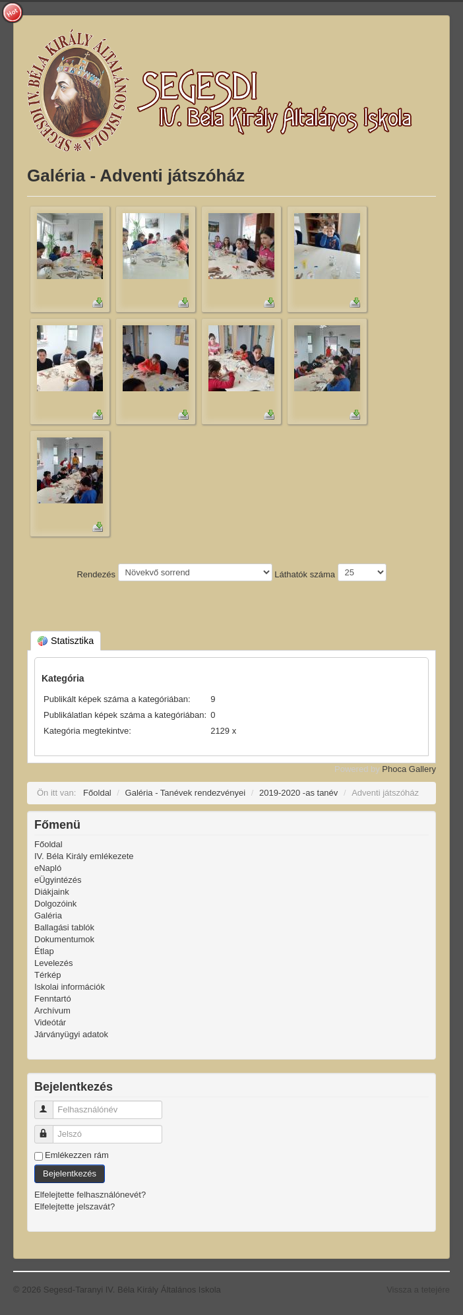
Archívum (52, 1010)
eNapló (47, 868)
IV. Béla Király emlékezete (84, 856)
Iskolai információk (69, 987)
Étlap (44, 951)
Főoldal (48, 844)
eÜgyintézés (58, 880)
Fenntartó (52, 999)
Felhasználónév (49, 1104)
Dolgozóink (55, 904)
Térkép (47, 975)
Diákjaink (51, 892)
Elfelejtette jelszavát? (74, 1206)
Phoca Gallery (409, 769)
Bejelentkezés (69, 1173)
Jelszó (49, 1128)
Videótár (50, 1022)
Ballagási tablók (64, 927)
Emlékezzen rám (77, 1155)
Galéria (48, 915)
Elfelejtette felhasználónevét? (90, 1195)
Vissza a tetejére (418, 1290)
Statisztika (66, 640)
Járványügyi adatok (71, 1034)
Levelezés (53, 963)
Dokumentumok (64, 939)
